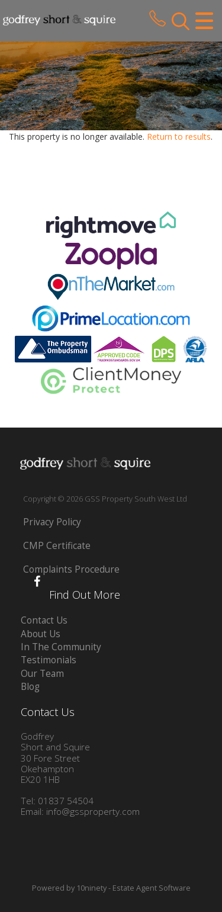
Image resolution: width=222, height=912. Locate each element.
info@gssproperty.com (93, 811)
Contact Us (44, 620)
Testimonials (48, 660)
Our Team (42, 673)
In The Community (61, 647)
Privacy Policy (52, 522)
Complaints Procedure (71, 569)
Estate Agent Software (151, 888)
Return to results (179, 136)
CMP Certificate (57, 546)
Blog (30, 686)
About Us (40, 634)
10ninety (91, 888)
